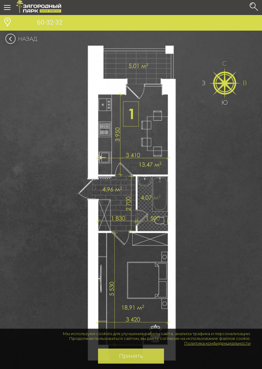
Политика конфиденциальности (217, 343)
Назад (23, 39)
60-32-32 (39, 23)
